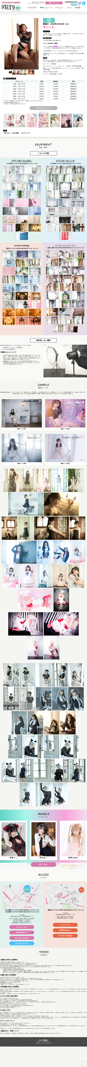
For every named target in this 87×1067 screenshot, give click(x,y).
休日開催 (49, 20)
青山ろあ (7, 133)
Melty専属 (15, 133)
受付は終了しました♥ (43, 108)
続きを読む (43, 864)
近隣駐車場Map (22, 932)
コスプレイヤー (26, 133)
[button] (4, 44)
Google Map (21, 927)
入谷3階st (48, 18)
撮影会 (48, 22)
